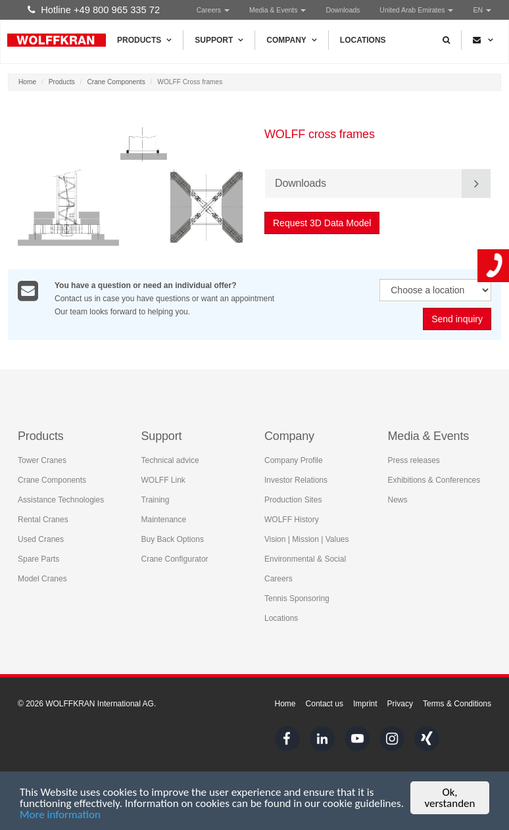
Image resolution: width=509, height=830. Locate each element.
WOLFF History (291, 519)
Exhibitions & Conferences (434, 480)
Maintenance (164, 519)
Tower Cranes (42, 460)
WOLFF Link (163, 480)
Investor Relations (295, 480)
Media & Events (277, 10)
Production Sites (293, 499)
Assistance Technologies (61, 499)
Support (219, 40)
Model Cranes (42, 578)
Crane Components (116, 81)
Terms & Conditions (457, 703)
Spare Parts (38, 559)
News (398, 499)
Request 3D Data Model (323, 223)
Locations (363, 40)
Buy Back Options (172, 539)
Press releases (414, 460)
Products (144, 40)
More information (60, 815)
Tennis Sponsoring (296, 598)
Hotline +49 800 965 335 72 (94, 10)
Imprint (365, 703)
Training (155, 499)
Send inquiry (457, 319)
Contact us (324, 703)
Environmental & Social (305, 559)
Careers (213, 10)
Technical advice (170, 460)
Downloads (343, 10)
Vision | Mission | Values (306, 539)
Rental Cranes (43, 519)
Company (291, 40)
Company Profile (293, 460)
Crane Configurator (174, 559)
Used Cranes (41, 539)
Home (27, 81)
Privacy (400, 703)
